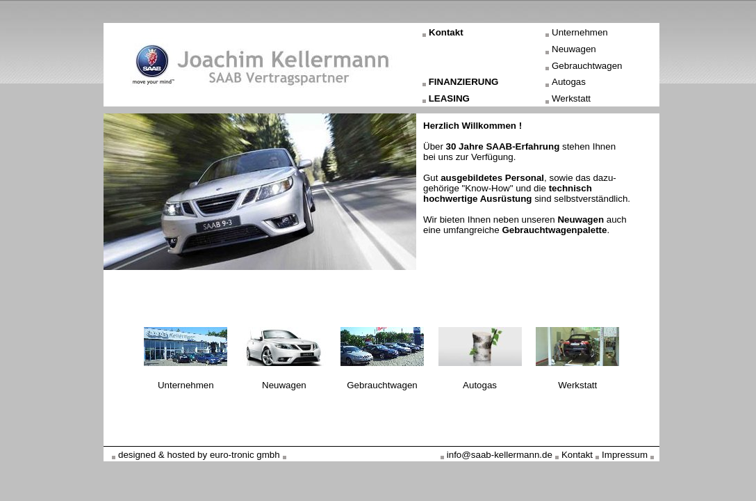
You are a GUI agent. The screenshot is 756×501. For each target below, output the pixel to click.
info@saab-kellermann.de (499, 455)
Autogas (569, 82)
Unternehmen (580, 32)
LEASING (449, 98)
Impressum (625, 455)
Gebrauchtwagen (587, 66)
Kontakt (446, 32)
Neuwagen (574, 49)
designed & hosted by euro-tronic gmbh (199, 455)
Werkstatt (571, 98)
